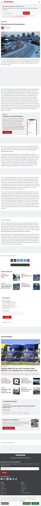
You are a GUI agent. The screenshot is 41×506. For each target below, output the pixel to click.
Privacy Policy (14, 16)
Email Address (6, 310)
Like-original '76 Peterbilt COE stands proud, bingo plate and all (6, 381)
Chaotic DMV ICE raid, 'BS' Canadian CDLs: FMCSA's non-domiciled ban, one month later (19, 370)
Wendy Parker (8, 27)
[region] (20, 500)
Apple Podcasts (7, 412)
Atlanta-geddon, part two (26, 276)
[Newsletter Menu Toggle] (39, 2)
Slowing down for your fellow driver (25, 285)
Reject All (35, 503)
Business (3, 21)
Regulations (4, 366)
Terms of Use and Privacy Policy (21, 15)
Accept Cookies (27, 503)
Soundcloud (26, 412)
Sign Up (4, 472)
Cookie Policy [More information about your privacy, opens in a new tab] (22, 500)
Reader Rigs (24, 387)
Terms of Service (21, 16)
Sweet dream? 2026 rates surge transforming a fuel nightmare (6, 391)
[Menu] (2, 2)
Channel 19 (3, 274)
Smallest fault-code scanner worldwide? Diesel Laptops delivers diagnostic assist (19, 406)
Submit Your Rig (8, 428)
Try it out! (7, 132)
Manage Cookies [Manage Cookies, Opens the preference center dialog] (5, 503)
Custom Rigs (4, 378)
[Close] (39, 497)
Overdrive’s (14, 127)
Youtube (14, 412)
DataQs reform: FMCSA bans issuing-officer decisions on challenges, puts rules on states (26, 381)
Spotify (19, 412)
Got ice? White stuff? (5, 276)
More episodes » (6, 410)
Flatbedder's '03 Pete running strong (26, 390)
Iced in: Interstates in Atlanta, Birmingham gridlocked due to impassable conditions (6, 286)
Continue (7, 317)
